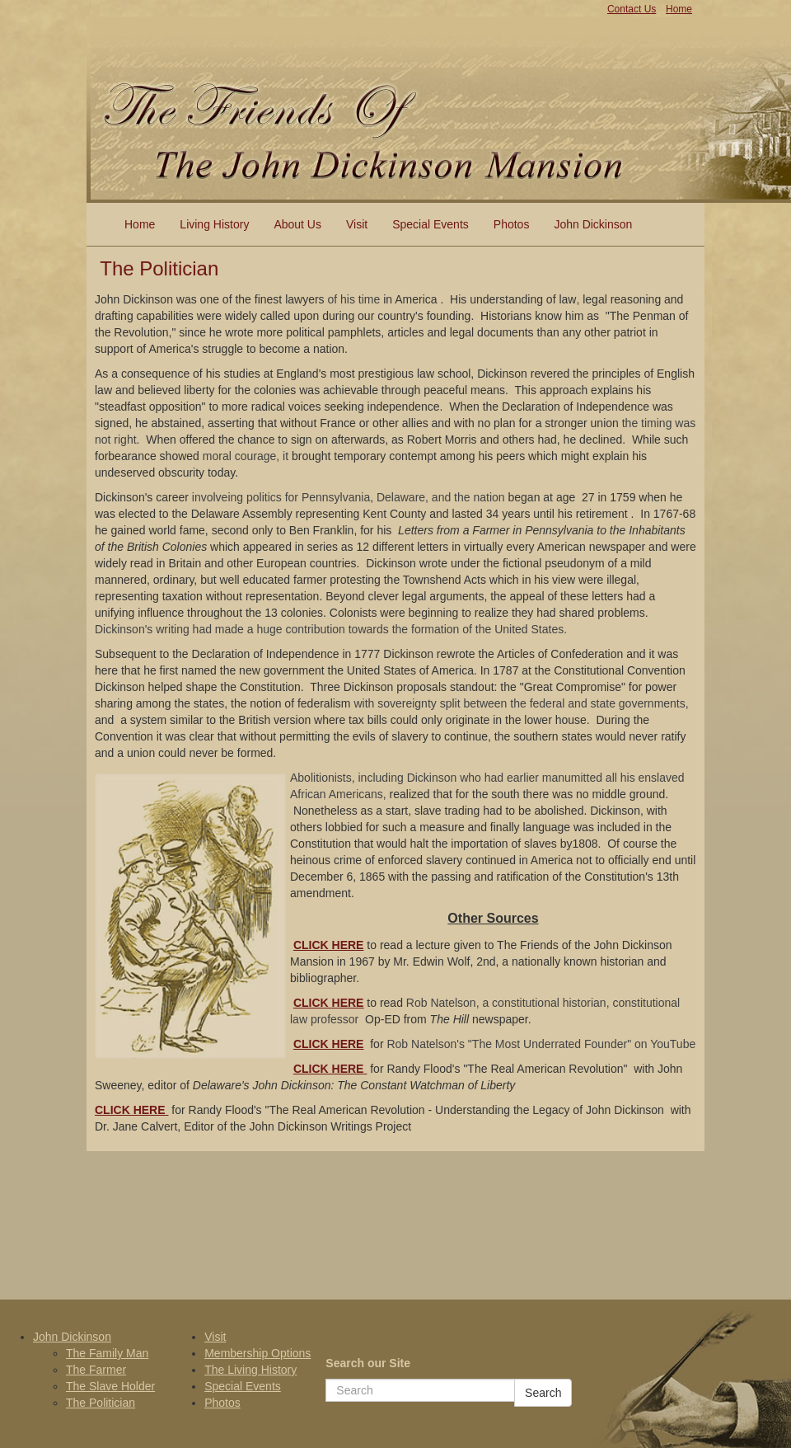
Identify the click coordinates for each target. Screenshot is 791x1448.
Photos (512, 224)
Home (139, 224)
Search (543, 1392)
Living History (214, 224)
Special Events (430, 224)
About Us (297, 224)
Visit (356, 224)
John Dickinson (593, 224)
